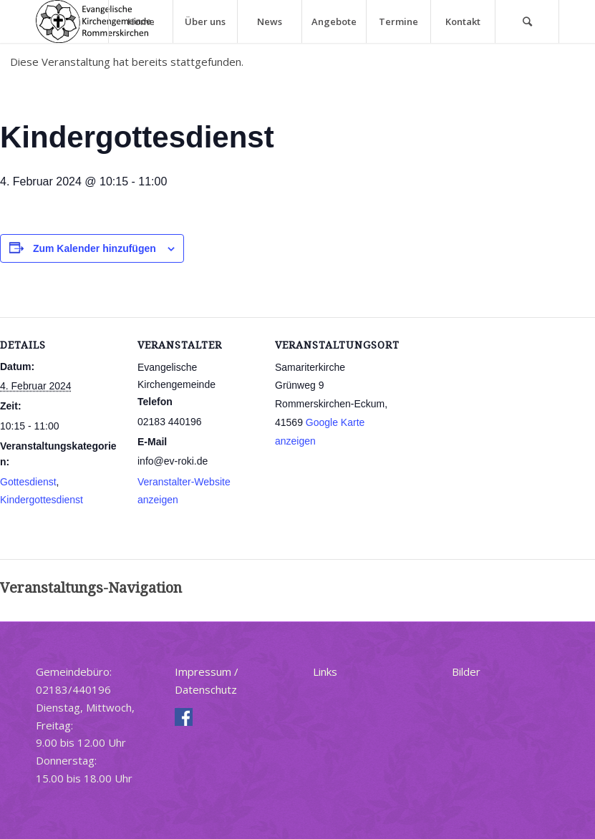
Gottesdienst (28, 482)
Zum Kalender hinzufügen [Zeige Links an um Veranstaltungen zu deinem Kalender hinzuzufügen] (94, 248)
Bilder (466, 671)
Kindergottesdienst (41, 499)
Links (325, 671)
